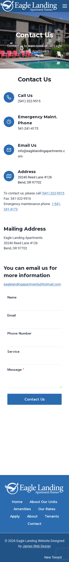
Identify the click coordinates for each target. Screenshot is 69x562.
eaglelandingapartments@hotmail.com (32, 284)
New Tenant (53, 557)
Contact (34, 524)
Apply (15, 516)
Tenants (52, 516)
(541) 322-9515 (53, 193)
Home (17, 502)
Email (11, 315)
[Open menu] (64, 6)
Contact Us (34, 399)
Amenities (22, 509)
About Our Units (43, 502)
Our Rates (46, 509)
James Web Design (36, 546)
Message (15, 369)
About (32, 516)
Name (12, 297)
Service (13, 351)
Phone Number (19, 333)
